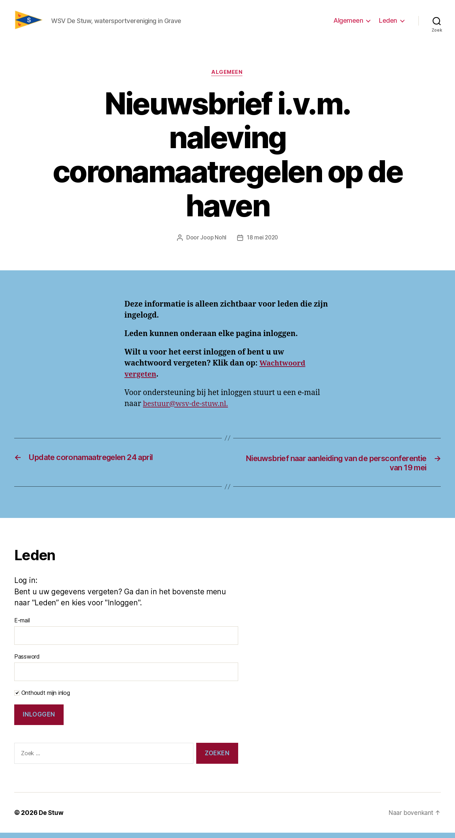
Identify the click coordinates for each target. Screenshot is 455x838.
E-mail (22, 625)
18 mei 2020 (262, 241)
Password (27, 661)
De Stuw (51, 818)
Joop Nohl (212, 241)
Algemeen (348, 22)
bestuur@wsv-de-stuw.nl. (187, 408)
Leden (388, 22)
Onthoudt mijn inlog (42, 698)
